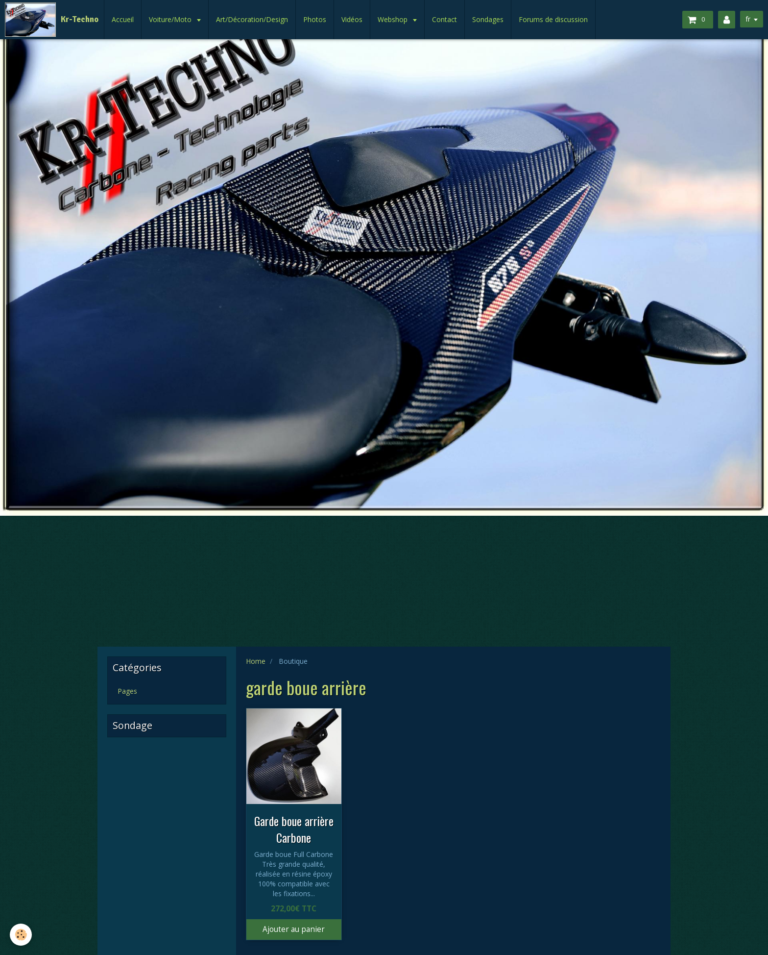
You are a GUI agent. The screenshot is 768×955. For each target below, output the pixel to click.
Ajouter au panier (294, 929)
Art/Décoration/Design (252, 19)
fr (747, 19)
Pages (127, 691)
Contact (444, 19)
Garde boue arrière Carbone (294, 829)
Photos (314, 19)
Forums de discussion (553, 19)
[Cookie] (21, 935)
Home (255, 661)
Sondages (488, 19)
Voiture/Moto (171, 19)
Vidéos (351, 19)
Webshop (393, 19)
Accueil (123, 19)
